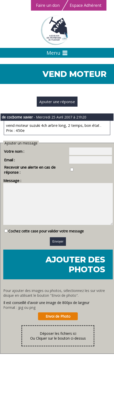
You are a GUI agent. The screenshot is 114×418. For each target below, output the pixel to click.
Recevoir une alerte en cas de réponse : (38, 167)
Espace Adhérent (85, 5)
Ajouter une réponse (57, 101)
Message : (12, 175)
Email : (9, 159)
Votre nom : (14, 151)
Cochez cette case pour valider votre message (46, 233)
